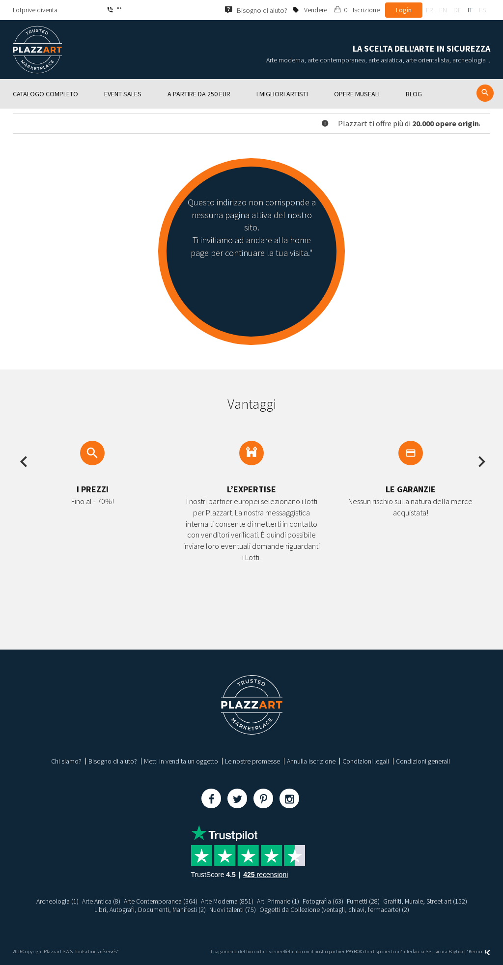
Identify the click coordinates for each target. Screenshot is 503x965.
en (443, 9)
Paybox (455, 951)
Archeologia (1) (56, 901)
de (457, 9)
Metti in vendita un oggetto (181, 761)
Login (404, 9)
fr (429, 9)
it (470, 9)
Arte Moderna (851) (226, 901)
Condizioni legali (365, 761)
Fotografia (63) (322, 901)
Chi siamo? (66, 761)
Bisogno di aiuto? (112, 761)
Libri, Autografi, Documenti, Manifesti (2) (149, 909)
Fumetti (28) (363, 901)
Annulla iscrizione (311, 761)
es (482, 9)
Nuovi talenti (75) (232, 909)
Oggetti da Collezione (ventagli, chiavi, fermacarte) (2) (334, 909)
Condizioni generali (423, 761)
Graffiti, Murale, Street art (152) (426, 901)
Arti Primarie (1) (277, 901)
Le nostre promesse (252, 761)
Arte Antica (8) (100, 901)
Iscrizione (366, 9)
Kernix (479, 951)
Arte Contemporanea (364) (159, 901)
